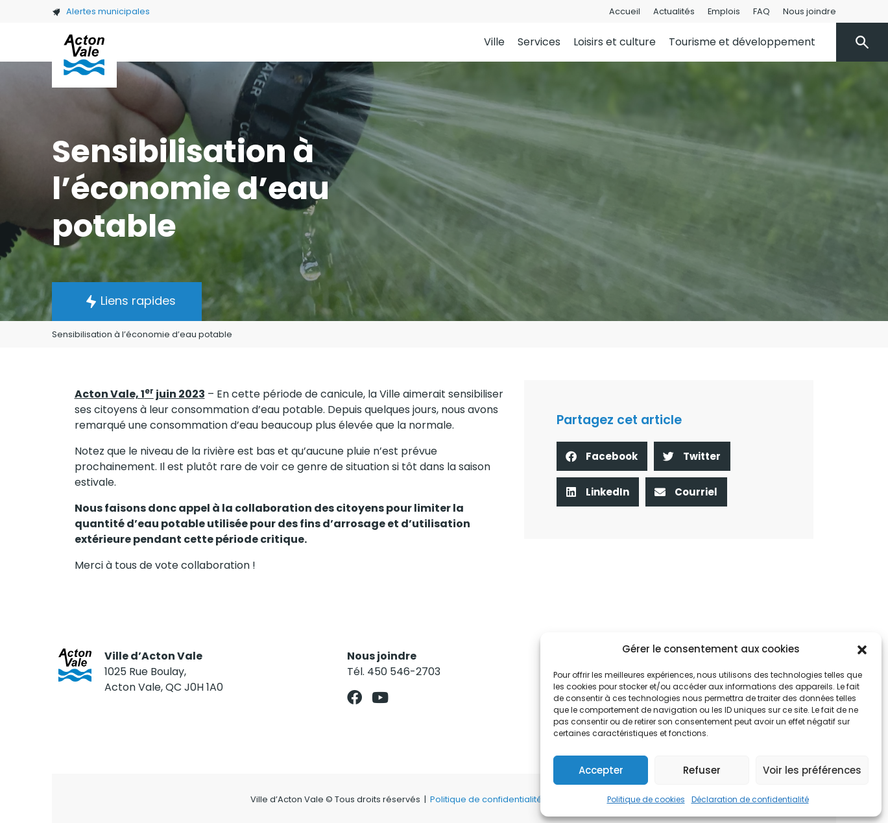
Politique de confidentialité (486, 799)
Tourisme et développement (742, 41)
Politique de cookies (646, 799)
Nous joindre (809, 11)
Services (539, 41)
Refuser (702, 770)
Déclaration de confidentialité (750, 799)
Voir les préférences (812, 770)
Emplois (724, 11)
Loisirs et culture (614, 41)
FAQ (761, 11)
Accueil (624, 11)
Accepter (601, 770)
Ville (494, 41)
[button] (862, 649)
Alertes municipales (101, 11)
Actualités (674, 11)
